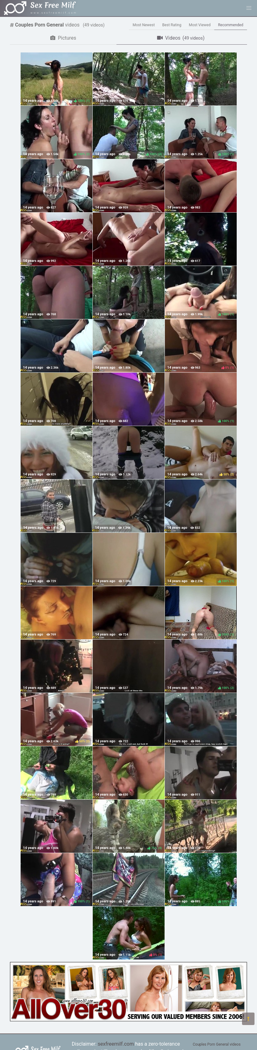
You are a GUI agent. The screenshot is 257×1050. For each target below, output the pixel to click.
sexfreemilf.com (116, 1044)
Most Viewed (200, 25)
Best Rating (171, 25)
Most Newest (144, 25)
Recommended (230, 25)
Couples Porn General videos (216, 1044)
